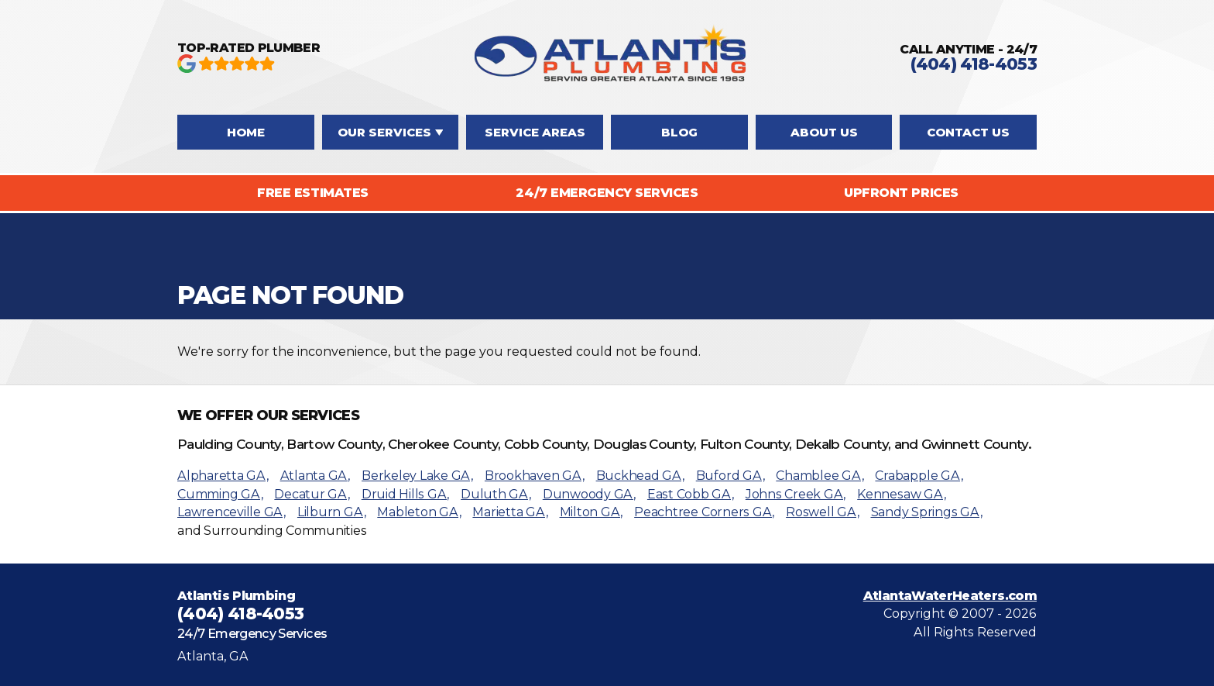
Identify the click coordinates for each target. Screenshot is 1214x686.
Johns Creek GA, (795, 494)
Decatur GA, (311, 494)
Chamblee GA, (819, 475)
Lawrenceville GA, (231, 512)
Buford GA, (730, 475)
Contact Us (968, 132)
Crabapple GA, (918, 475)
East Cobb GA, (690, 494)
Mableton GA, (419, 512)
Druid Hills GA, (405, 494)
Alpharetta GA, (223, 475)
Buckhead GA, (640, 475)
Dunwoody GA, (589, 494)
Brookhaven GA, (535, 475)
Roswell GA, (822, 512)
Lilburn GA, (331, 512)
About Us (824, 132)
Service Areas (535, 132)
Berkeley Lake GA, (417, 475)
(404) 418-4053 (973, 64)
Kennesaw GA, (901, 494)
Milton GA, (591, 512)
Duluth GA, (496, 494)
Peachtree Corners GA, (704, 512)
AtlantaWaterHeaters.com (950, 595)
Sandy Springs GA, (927, 512)
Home (246, 132)
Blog (679, 132)
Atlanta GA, (315, 475)
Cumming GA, (219, 494)
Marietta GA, (509, 512)
